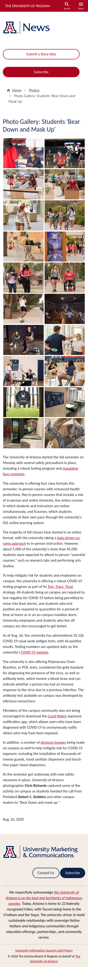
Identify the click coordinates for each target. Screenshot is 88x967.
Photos (34, 90)
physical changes (53, 742)
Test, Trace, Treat (60, 586)
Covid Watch (57, 716)
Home (16, 90)
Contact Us (46, 873)
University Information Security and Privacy (44, 950)
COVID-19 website (34, 652)
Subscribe (41, 72)
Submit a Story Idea (41, 54)
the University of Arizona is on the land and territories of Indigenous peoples (44, 898)
